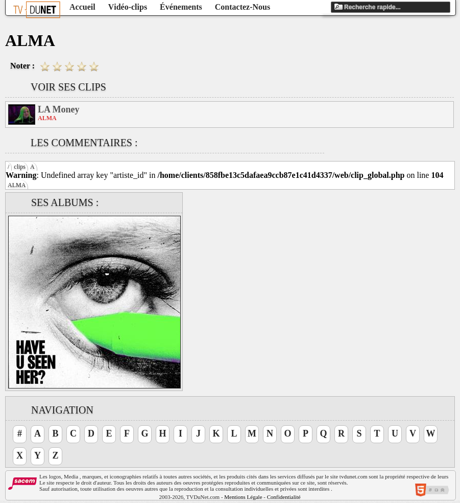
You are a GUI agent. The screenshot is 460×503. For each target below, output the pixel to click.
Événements (181, 7)
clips (20, 166)
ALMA (17, 185)
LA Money (59, 109)
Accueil (82, 7)
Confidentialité (284, 497)
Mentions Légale (243, 497)
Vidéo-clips (127, 7)
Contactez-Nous (242, 7)
